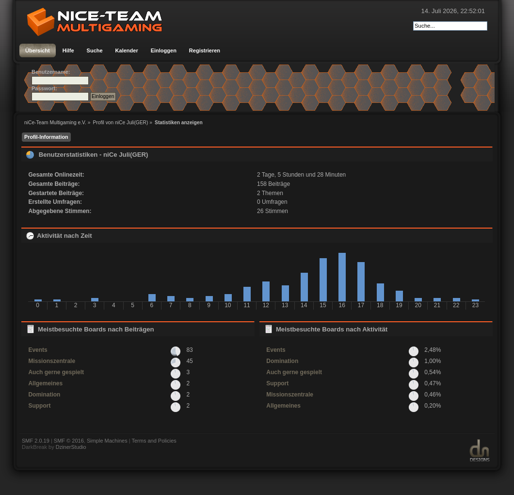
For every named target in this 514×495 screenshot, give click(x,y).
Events (37, 349)
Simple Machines (107, 441)
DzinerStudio (71, 447)
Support (39, 405)
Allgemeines (45, 383)
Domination (44, 394)
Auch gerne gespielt (56, 372)
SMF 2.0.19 (35, 441)
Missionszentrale (51, 361)
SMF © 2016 (69, 441)
